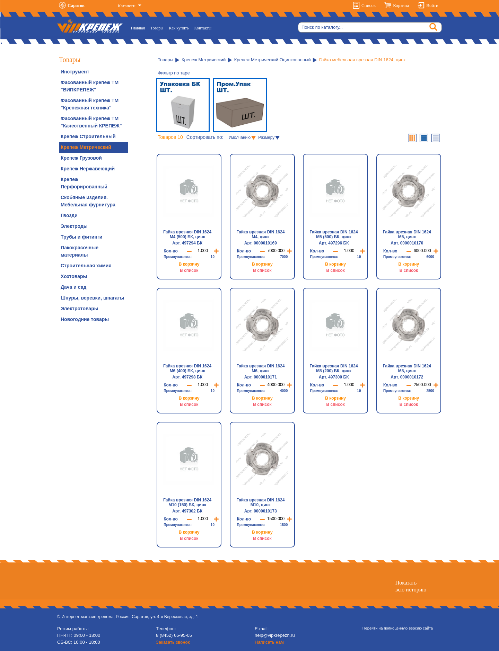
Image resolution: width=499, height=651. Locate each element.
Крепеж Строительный (88, 136)
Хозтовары (74, 276)
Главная (139, 27)
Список (368, 5)
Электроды (74, 226)
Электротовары (79, 308)
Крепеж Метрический (86, 147)
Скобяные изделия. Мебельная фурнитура (88, 201)
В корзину (189, 264)
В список (189, 270)
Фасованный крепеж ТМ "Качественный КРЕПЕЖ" (91, 122)
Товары (156, 28)
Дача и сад (73, 287)
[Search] (370, 27)
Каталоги (127, 5)
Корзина (401, 5)
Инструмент (75, 71)
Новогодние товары (85, 319)
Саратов (76, 5)
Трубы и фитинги (81, 237)
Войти (432, 5)
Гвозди (69, 215)
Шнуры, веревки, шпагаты (92, 298)
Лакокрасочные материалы (79, 251)
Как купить (179, 28)
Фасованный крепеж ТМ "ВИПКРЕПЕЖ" (90, 86)
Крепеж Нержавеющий (88, 168)
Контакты (203, 28)
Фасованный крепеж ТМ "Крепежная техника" (90, 104)
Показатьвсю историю (410, 586)
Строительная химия (86, 265)
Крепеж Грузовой (81, 158)
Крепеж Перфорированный (84, 183)
